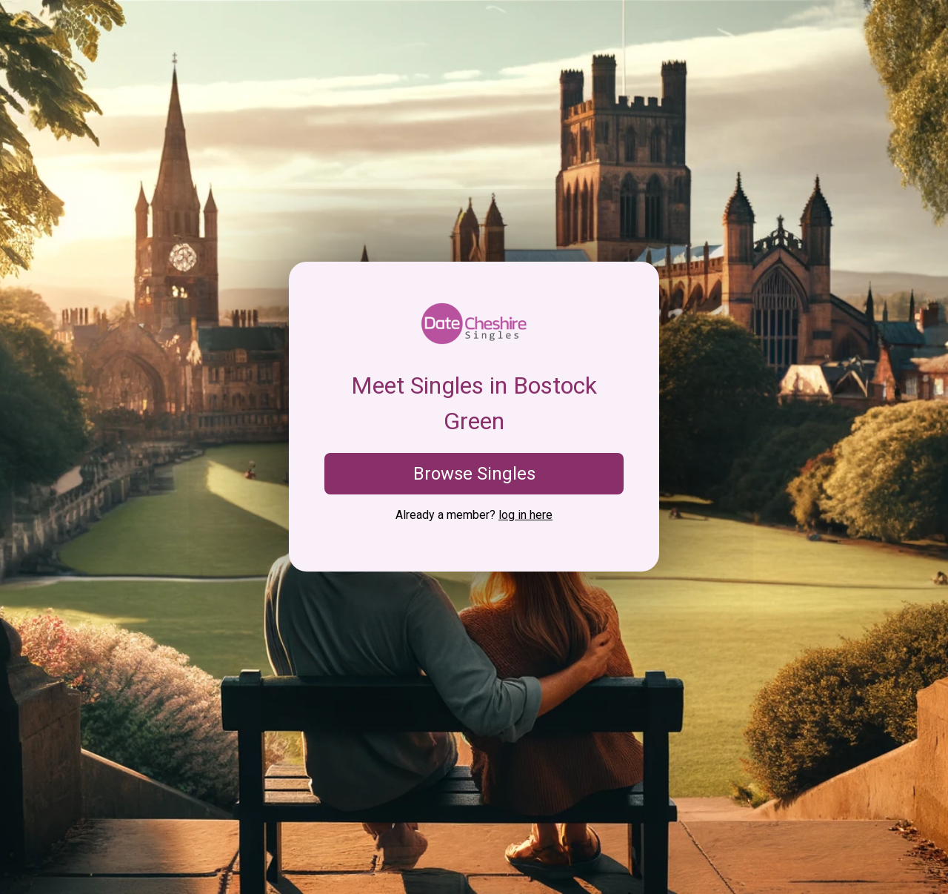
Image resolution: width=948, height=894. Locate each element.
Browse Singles (474, 473)
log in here (525, 515)
